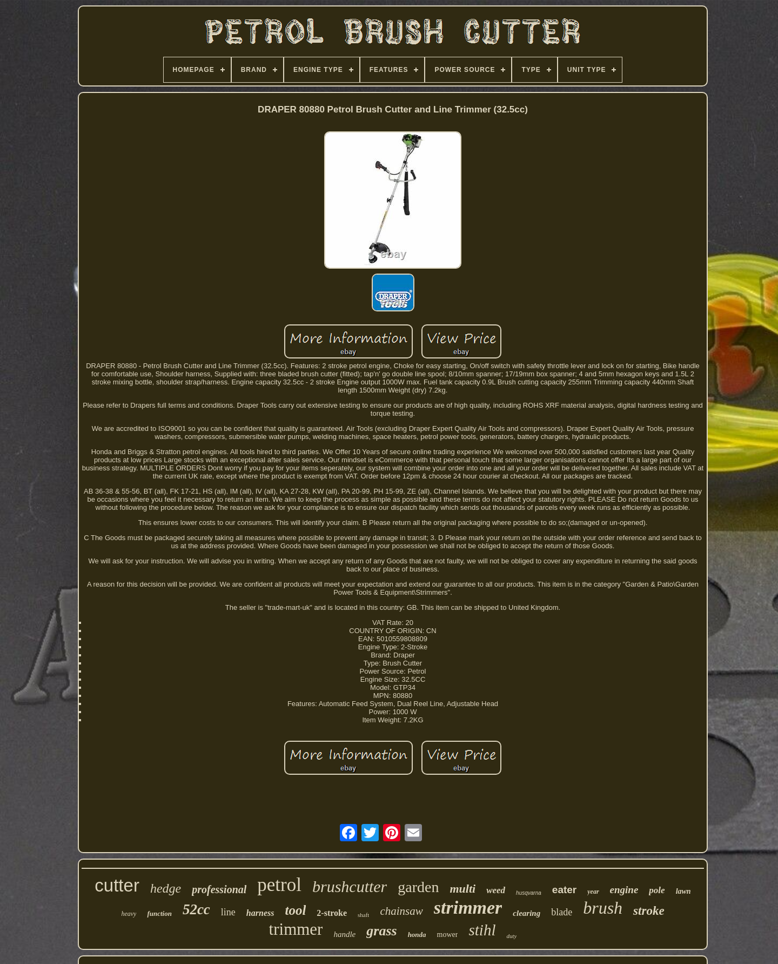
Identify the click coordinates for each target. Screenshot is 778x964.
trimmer (296, 929)
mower (447, 934)
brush (602, 908)
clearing (526, 913)
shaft (363, 915)
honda (417, 934)
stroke (649, 911)
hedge (165, 888)
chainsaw (401, 911)
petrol (279, 884)
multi (462, 888)
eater (564, 889)
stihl (481, 930)
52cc (196, 909)
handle (344, 934)
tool (295, 910)
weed (495, 890)
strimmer (468, 907)
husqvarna (528, 893)
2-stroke (332, 913)
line (228, 912)
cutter (117, 885)
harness (260, 913)
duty (511, 936)
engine (624, 889)
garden (418, 887)
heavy (128, 914)
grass (381, 931)
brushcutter (349, 886)
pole (657, 890)
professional (219, 889)
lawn (683, 891)
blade (561, 912)
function (159, 913)
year (593, 891)
